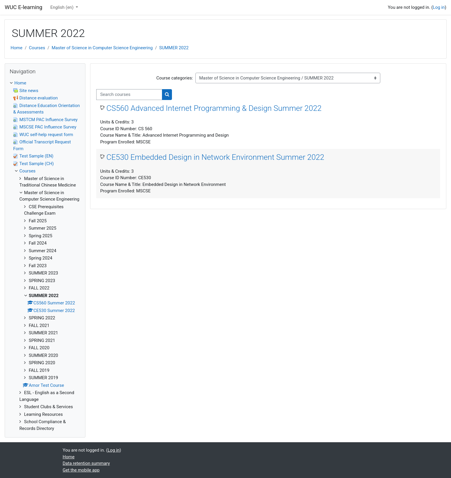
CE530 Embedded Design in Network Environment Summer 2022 (215, 157)
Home (16, 47)
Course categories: (174, 78)
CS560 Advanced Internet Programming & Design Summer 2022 (213, 108)
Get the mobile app (81, 470)
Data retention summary (86, 463)
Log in (439, 7)
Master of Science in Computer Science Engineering (102, 47)
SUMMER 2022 (174, 47)
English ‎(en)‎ (62, 7)
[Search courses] (129, 94)
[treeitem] (45, 256)
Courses (37, 47)
